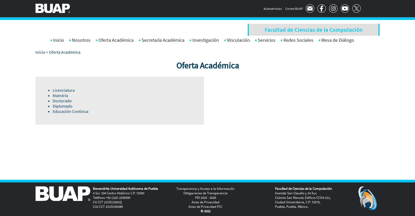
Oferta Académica (116, 40)
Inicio (58, 40)
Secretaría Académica (163, 40)
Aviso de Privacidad (205, 202)
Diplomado (63, 106)
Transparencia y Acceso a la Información (205, 188)
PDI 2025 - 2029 (205, 197)
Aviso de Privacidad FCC (205, 206)
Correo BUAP (294, 9)
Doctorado (62, 100)
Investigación (205, 40)
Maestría (60, 95)
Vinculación (238, 40)
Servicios (267, 40)
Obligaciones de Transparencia (205, 193)
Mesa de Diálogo (337, 40)
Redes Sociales (298, 40)
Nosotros (81, 40)
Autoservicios (273, 9)
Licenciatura (64, 90)
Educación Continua (70, 111)
